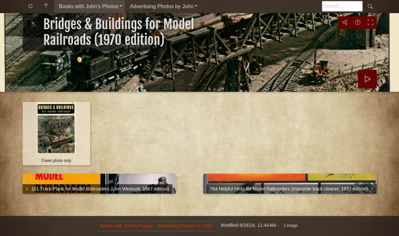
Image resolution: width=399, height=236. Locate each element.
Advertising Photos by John (161, 6)
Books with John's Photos (89, 6)
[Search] (342, 6)
